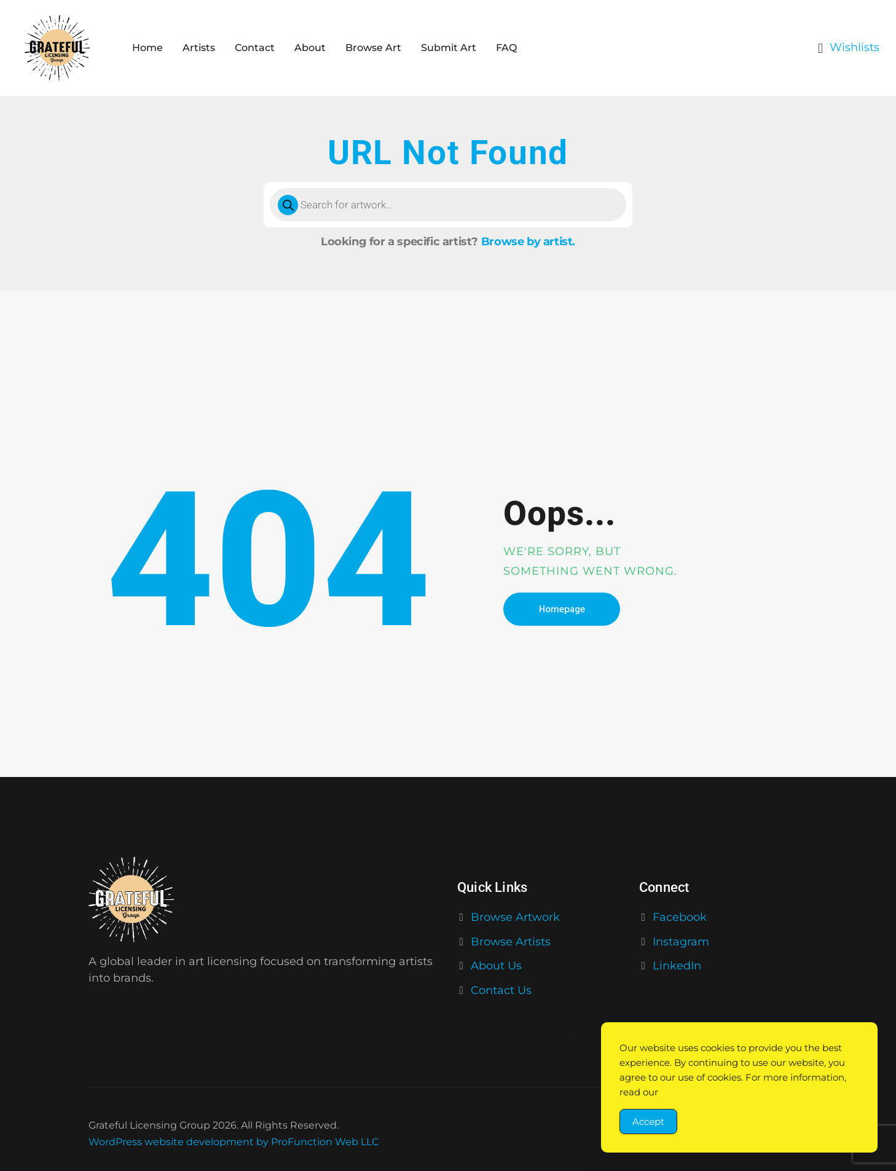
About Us (496, 965)
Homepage (562, 609)
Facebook (680, 917)
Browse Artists (511, 941)
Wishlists (854, 47)
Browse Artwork (515, 917)
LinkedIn (677, 965)
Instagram (681, 941)
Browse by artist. (528, 241)
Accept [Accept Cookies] (648, 1121)
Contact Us (501, 990)
